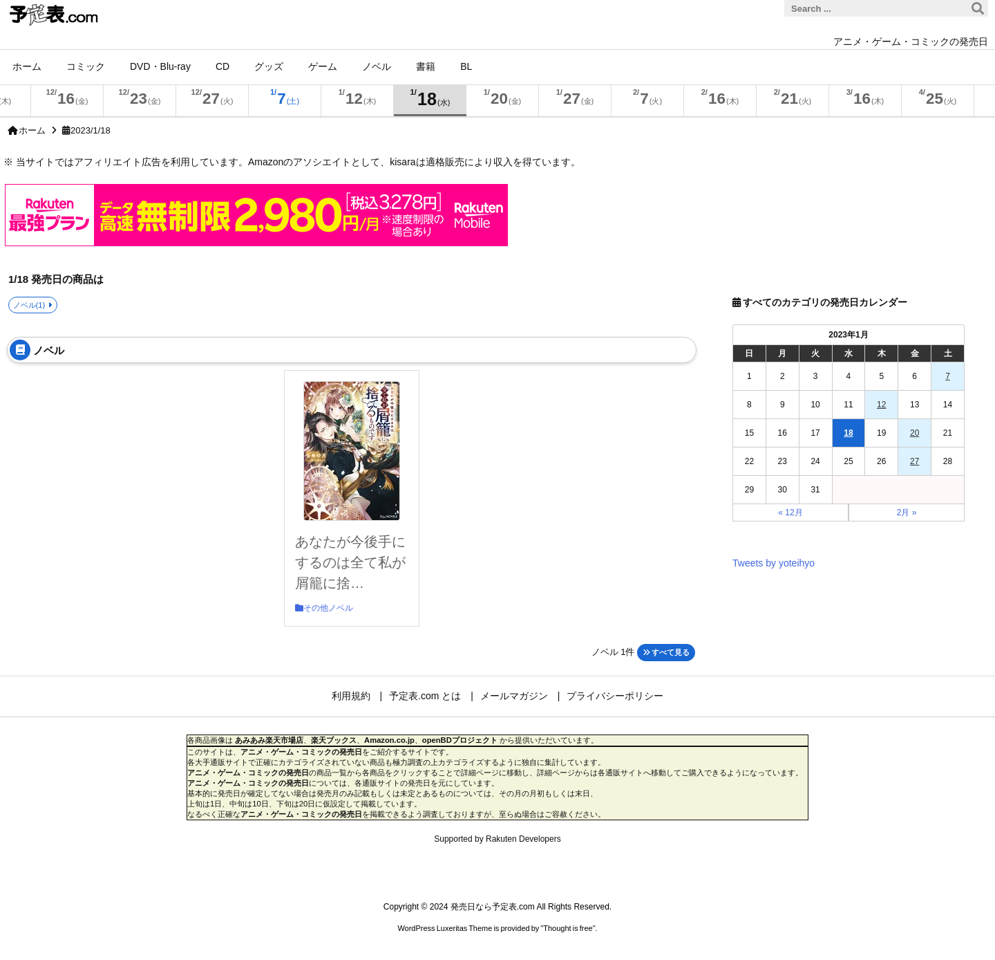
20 (914, 433)
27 (914, 461)
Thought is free (567, 928)
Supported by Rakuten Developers (497, 839)
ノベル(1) (29, 305)
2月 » (907, 512)
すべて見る (666, 652)
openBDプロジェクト (460, 740)
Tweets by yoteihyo (773, 563)
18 (848, 433)
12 (881, 404)
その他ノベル (328, 608)
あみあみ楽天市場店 (269, 740)
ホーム (32, 130)
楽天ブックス (334, 740)
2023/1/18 (90, 130)
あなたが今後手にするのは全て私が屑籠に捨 (350, 562)
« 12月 (790, 512)
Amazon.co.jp (389, 740)
